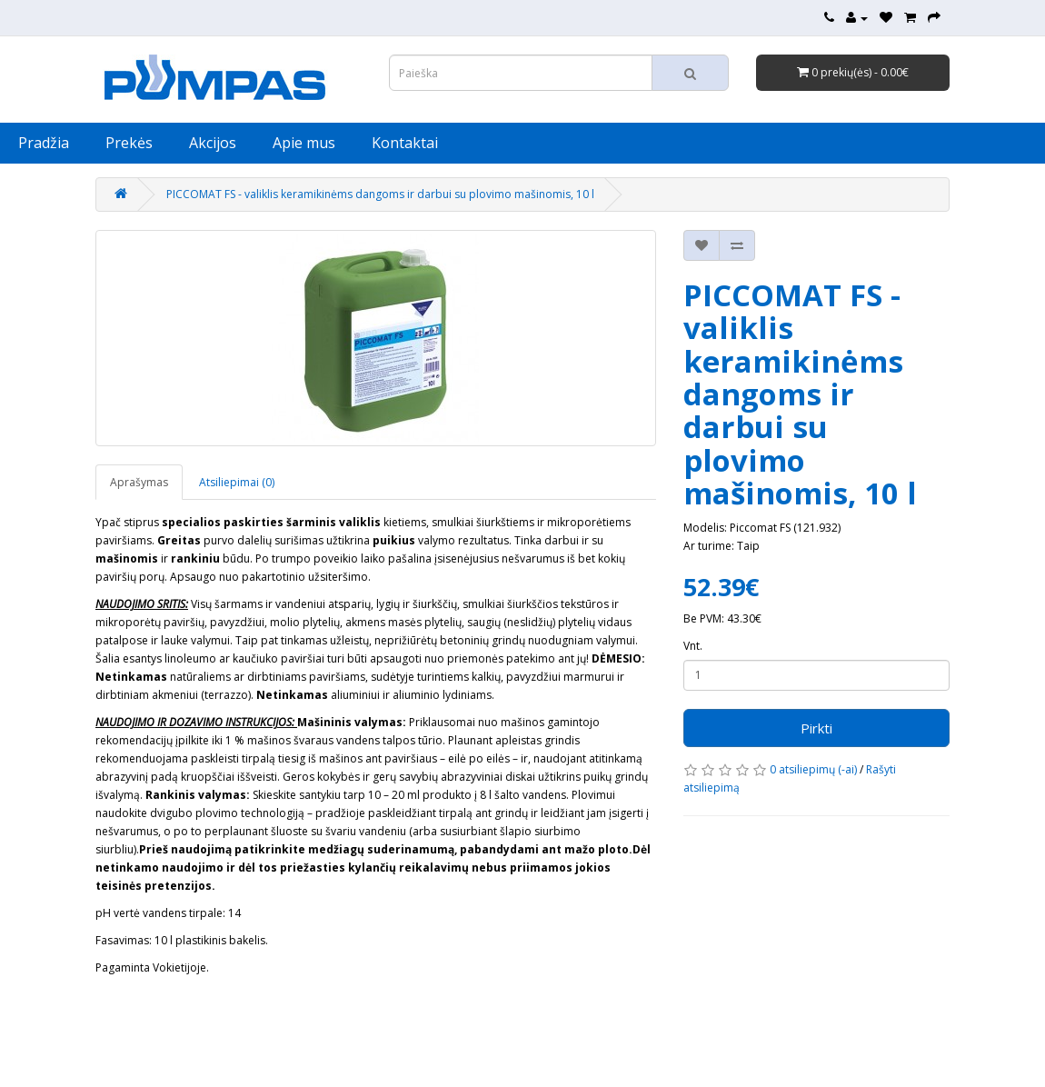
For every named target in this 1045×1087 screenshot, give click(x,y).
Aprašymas (139, 482)
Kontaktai (405, 143)
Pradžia (43, 143)
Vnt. (692, 645)
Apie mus (304, 143)
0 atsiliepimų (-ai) (813, 769)
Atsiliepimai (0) (236, 482)
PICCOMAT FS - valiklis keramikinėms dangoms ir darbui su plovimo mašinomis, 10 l (380, 194)
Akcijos (212, 143)
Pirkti (816, 728)
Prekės (129, 143)
